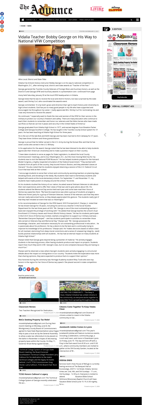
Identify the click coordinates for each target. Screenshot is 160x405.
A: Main (23, 303)
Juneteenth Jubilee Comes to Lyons (75, 327)
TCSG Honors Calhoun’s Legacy (33, 374)
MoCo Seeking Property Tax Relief (34, 320)
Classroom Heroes (27, 307)
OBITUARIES (72, 20)
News (29, 26)
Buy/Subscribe (122, 97)
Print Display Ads (86, 20)
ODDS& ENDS (65, 360)
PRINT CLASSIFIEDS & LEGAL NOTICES (52, 20)
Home (23, 26)
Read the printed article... (26, 275)
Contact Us (31, 20)
